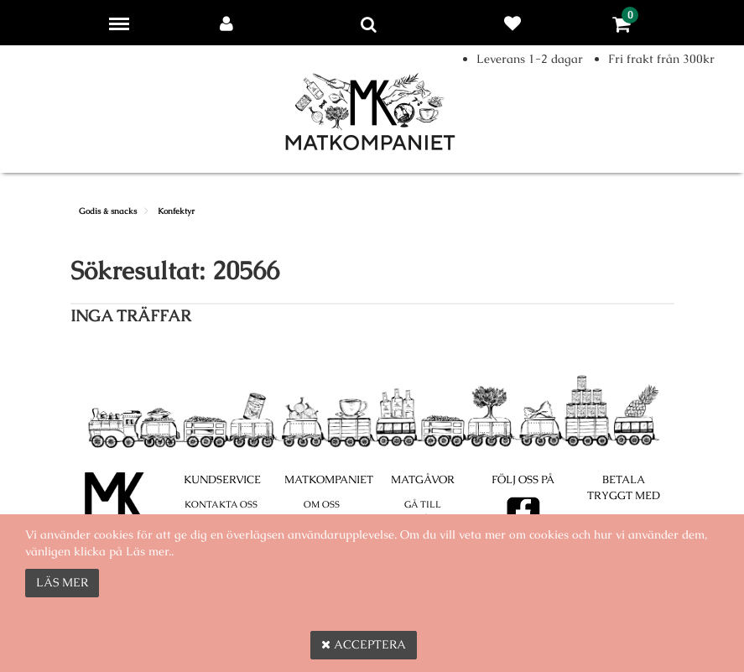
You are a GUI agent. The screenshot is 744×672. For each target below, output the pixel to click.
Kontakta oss (221, 504)
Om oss (322, 504)
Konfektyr (176, 211)
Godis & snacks (108, 211)
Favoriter (516, 23)
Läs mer (62, 582)
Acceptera (363, 644)
